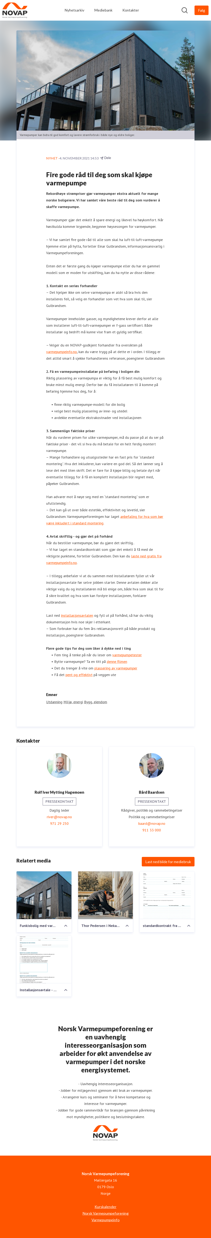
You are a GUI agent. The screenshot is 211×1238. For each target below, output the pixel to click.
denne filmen (117, 661)
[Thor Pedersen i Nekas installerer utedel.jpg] (105, 895)
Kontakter (130, 10)
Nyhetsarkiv (74, 10)
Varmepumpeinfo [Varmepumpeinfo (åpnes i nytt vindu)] (105, 1220)
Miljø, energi (73, 702)
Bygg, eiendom (95, 702)
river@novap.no (59, 816)
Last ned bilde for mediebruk (168, 861)
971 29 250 (59, 823)
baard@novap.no (151, 823)
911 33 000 (151, 830)
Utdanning (54, 702)
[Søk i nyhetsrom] (184, 10)
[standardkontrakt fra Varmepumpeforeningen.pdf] (167, 895)
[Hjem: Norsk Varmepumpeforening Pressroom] (14, 10)
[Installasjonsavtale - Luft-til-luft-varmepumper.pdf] (44, 959)
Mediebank (103, 10)
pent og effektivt (79, 674)
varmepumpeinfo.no (61, 351)
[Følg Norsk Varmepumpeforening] (202, 10)
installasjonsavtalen (77, 615)
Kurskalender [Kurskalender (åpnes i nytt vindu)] (105, 1206)
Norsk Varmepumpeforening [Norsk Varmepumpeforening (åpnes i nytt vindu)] (105, 1213)
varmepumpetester (127, 655)
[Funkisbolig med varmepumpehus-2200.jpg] (44, 895)
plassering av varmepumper (115, 668)
